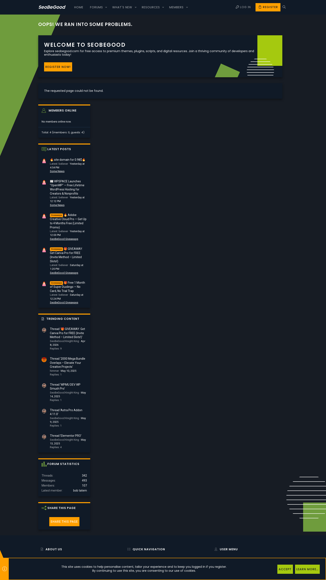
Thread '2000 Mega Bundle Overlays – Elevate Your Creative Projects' (265, 293)
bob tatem (277, 421)
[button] (106, 7)
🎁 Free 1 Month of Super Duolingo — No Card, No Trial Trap (265, 217)
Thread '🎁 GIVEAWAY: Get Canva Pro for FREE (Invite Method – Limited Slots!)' (265, 264)
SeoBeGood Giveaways (261, 169)
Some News (254, 102)
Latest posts (257, 80)
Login (215, 513)
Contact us (132, 534)
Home (129, 513)
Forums (130, 523)
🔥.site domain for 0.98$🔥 (265, 90)
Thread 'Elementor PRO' (263, 366)
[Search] (284, 7)
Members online (260, 41)
